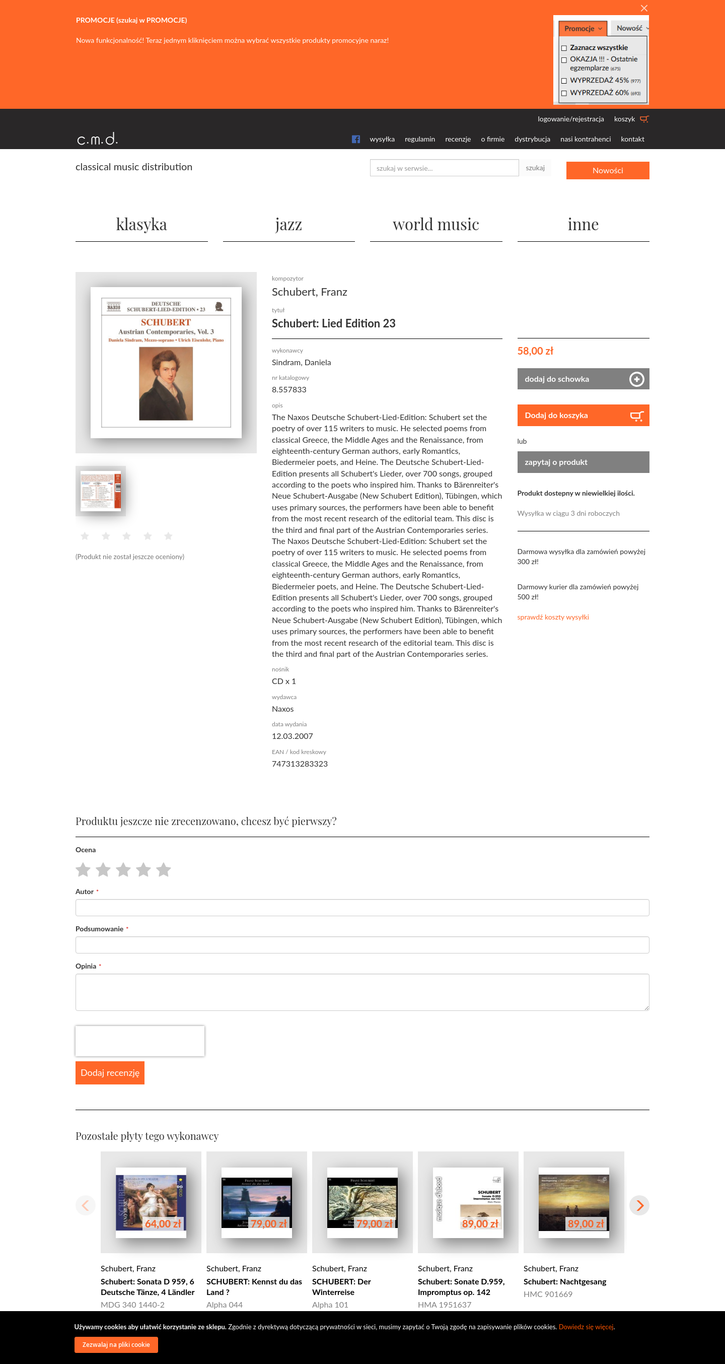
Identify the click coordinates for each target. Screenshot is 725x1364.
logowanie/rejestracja (571, 118)
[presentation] (140, 1041)
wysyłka (382, 138)
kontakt (632, 138)
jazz (289, 221)
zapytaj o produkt (556, 461)
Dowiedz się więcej (586, 1327)
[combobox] (444, 167)
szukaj (535, 167)
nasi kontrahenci (585, 138)
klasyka (141, 221)
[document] (364, 1337)
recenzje (458, 138)
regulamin (420, 138)
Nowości (608, 167)
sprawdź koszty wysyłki (554, 616)
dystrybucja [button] (532, 138)
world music (436, 221)
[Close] (644, 8)
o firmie (492, 138)
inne (583, 221)
